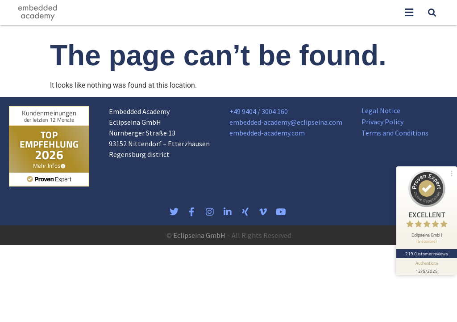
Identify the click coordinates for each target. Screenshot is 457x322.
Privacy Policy (382, 121)
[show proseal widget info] (426, 266)
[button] (408, 12)
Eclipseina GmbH (199, 235)
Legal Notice (380, 110)
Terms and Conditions (394, 132)
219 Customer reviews (427, 253)
